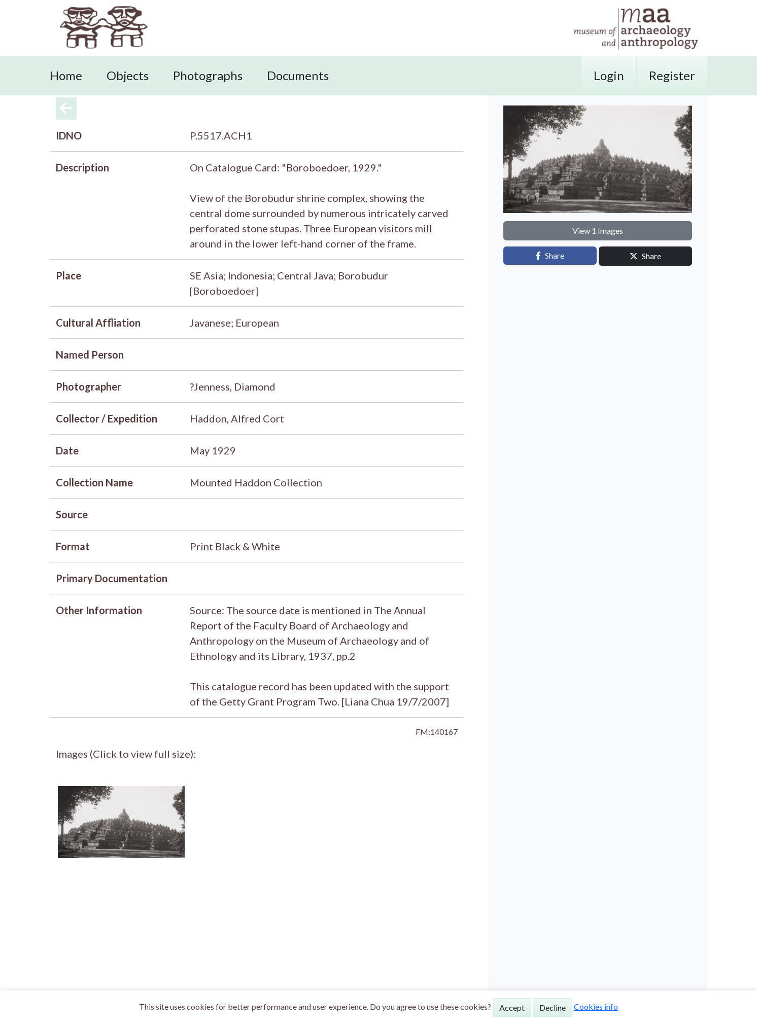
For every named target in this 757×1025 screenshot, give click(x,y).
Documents (298, 75)
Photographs (208, 75)
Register (672, 75)
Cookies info (596, 1006)
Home (66, 75)
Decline (552, 1007)
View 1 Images (597, 230)
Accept (512, 1007)
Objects (128, 75)
